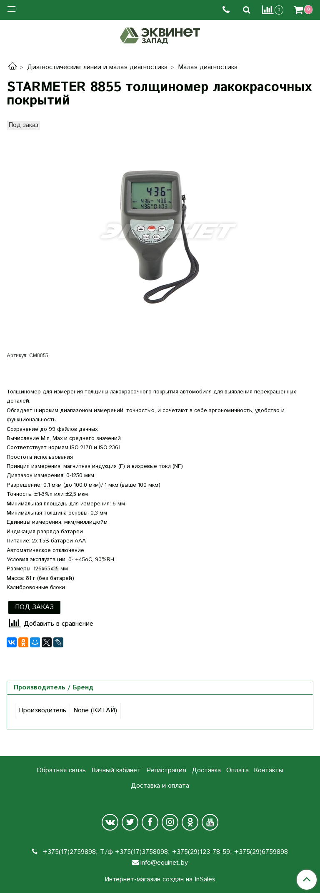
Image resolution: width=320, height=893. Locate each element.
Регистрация (166, 770)
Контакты (268, 770)
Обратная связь (61, 770)
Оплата (237, 770)
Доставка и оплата (160, 786)
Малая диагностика (208, 67)
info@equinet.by (164, 863)
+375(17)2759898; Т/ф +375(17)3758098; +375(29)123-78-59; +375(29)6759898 (164, 852)
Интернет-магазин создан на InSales (160, 879)
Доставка (206, 770)
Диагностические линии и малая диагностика (97, 67)
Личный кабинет (116, 770)
